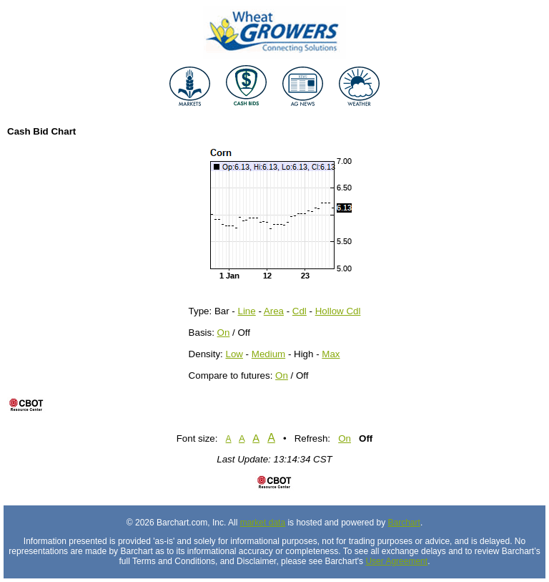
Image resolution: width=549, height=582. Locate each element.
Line (247, 311)
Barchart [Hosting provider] (404, 523)
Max (331, 354)
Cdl (299, 311)
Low (233, 354)
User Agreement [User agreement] (396, 561)
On (223, 332)
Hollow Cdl (338, 311)
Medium (268, 354)
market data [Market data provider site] (262, 523)
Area (274, 311)
